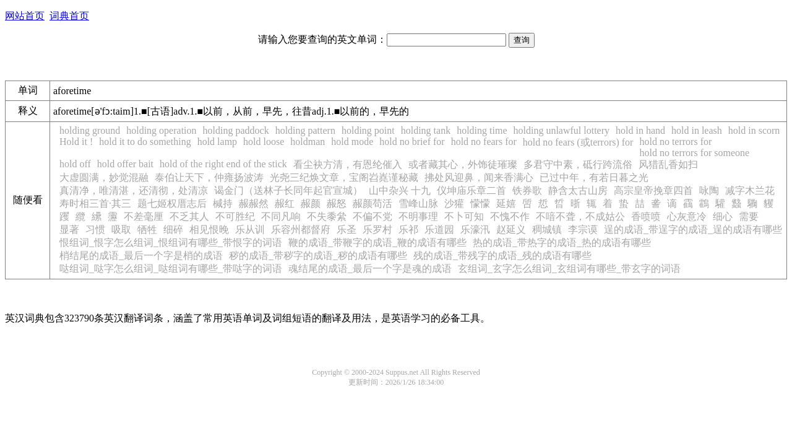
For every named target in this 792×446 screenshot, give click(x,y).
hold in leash (696, 130)
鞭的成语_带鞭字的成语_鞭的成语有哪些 (377, 242)
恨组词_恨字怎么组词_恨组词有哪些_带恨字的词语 (170, 242)
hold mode (352, 141)
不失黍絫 (326, 216)
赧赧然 (254, 203)
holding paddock (236, 130)
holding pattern (305, 130)
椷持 (223, 203)
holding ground (89, 130)
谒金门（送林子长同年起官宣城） (288, 190)
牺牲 (147, 229)
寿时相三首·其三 (95, 203)
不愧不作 (510, 216)
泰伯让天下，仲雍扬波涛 (209, 177)
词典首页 (69, 16)
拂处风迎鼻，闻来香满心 (478, 177)
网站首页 (25, 16)
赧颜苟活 (372, 203)
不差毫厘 (143, 216)
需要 (749, 216)
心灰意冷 (687, 216)
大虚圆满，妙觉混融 (103, 177)
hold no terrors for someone (694, 152)
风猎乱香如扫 (668, 164)
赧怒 (336, 203)
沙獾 (454, 203)
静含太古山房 (578, 190)
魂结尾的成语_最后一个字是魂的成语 (370, 268)
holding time (482, 130)
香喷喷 (646, 216)
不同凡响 (281, 216)
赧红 (285, 203)
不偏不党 (372, 216)
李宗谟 (583, 229)
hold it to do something (145, 141)
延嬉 (506, 203)
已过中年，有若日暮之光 (594, 177)
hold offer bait (125, 164)
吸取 (121, 229)
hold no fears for (484, 141)
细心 (723, 216)
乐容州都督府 (300, 229)
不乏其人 (189, 216)
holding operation (161, 130)
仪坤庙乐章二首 (471, 190)
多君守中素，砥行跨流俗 (577, 164)
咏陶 (709, 190)
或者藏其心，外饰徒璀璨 (462, 164)
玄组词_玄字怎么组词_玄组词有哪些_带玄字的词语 (569, 268)
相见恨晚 (209, 229)
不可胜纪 (235, 216)
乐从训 (250, 229)
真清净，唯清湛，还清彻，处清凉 (133, 190)
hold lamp (217, 141)
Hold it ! (76, 141)
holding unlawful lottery (561, 130)
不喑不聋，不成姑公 (580, 216)
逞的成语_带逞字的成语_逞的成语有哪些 (693, 229)
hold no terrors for (675, 141)
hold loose (263, 141)
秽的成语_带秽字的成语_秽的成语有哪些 (318, 255)
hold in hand (640, 130)
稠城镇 (547, 229)
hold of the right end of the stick (223, 164)
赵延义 (511, 229)
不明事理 (418, 216)
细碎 (173, 229)
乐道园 (439, 229)
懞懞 (480, 203)
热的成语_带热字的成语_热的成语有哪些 (562, 242)
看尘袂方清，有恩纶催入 (347, 164)
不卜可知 (464, 216)
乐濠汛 (475, 229)
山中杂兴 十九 (400, 190)
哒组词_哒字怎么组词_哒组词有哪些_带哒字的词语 (170, 268)
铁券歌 (527, 190)
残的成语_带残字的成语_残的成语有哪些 (502, 255)
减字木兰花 (750, 190)
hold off (75, 164)
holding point (368, 130)
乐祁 (408, 229)
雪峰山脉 (418, 203)
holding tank (425, 130)
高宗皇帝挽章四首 (653, 190)
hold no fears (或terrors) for (578, 142)
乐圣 (346, 229)
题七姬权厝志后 (172, 203)
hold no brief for (411, 141)
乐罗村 (377, 229)
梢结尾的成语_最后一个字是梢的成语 (141, 255)
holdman (307, 141)
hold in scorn (754, 130)
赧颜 (311, 203)
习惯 (95, 229)
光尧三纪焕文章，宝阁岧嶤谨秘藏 (344, 177)
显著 (69, 229)
